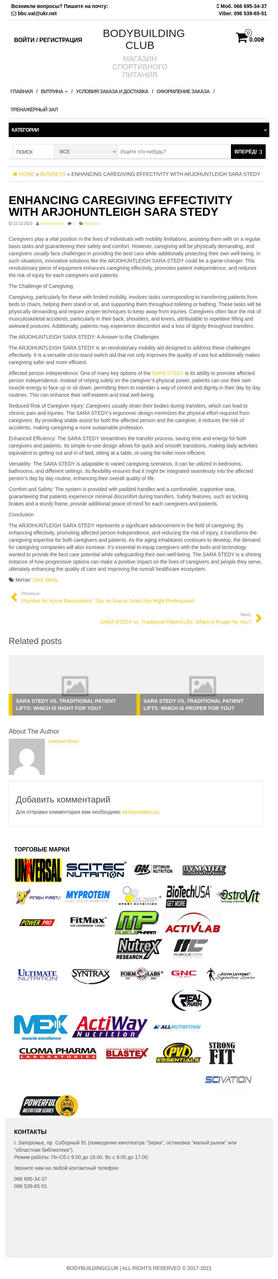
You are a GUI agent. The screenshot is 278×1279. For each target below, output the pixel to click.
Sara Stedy (45, 580)
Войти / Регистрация (48, 40)
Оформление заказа (183, 91)
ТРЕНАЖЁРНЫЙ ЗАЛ (34, 109)
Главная (21, 91)
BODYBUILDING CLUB (144, 39)
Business (92, 223)
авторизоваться (140, 812)
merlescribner (52, 223)
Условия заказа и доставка (112, 91)
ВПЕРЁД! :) (248, 151)
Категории (25, 130)
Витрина (54, 91)
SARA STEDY (168, 373)
